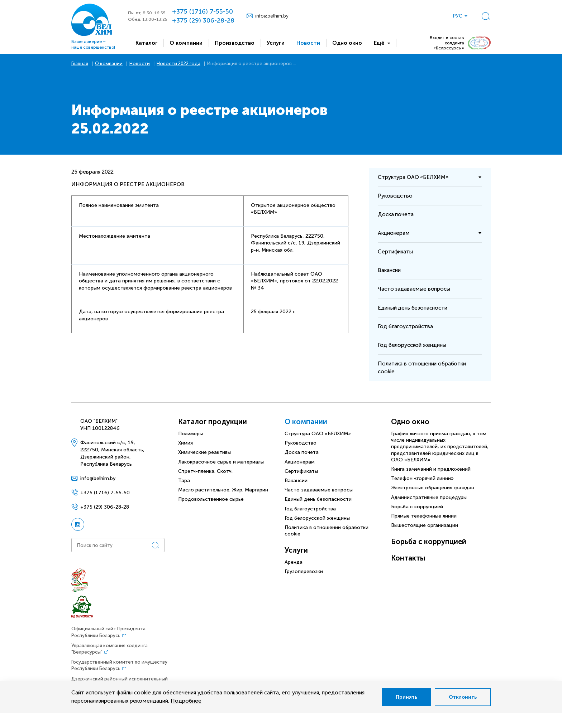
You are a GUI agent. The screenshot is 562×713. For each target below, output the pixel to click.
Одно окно (410, 421)
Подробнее (186, 701)
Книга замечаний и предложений (431, 469)
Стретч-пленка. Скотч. (205, 471)
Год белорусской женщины (317, 518)
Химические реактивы (204, 452)
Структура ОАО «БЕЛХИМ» (318, 434)
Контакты (408, 558)
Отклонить (463, 697)
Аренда (294, 562)
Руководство (300, 443)
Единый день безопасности (318, 499)
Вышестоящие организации (424, 525)
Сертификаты (301, 471)
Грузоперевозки (304, 571)
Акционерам (300, 462)
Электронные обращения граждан (432, 488)
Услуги (296, 550)
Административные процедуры (429, 497)
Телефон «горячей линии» (422, 478)
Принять (406, 697)
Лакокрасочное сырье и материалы (221, 462)
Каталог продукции (212, 421)
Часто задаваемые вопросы (319, 490)
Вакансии (296, 480)
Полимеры (190, 434)
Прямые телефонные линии (424, 516)
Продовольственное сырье (211, 499)
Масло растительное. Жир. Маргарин (223, 490)
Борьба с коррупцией (417, 507)
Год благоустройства (310, 509)
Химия (185, 443)
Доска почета (302, 452)
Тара (184, 480)
